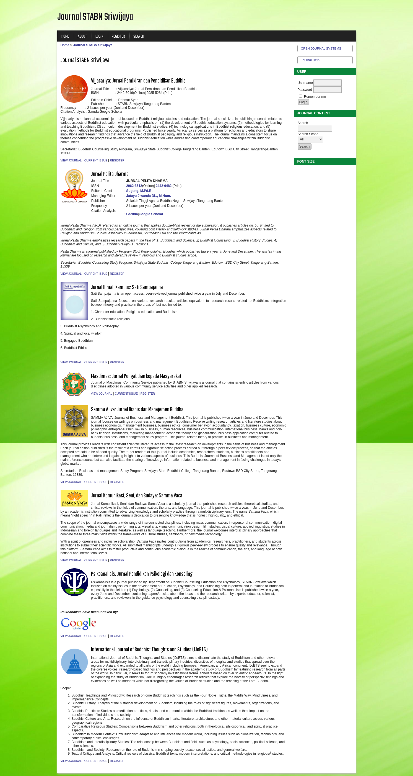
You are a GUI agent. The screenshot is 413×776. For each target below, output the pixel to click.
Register (118, 35)
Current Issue (95, 160)
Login (99, 35)
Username (305, 83)
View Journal (71, 160)
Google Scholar (151, 214)
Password (305, 90)
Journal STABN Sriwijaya (92, 45)
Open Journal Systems (321, 48)
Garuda (132, 214)
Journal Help (310, 60)
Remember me (315, 97)
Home (65, 35)
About (82, 35)
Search (138, 35)
